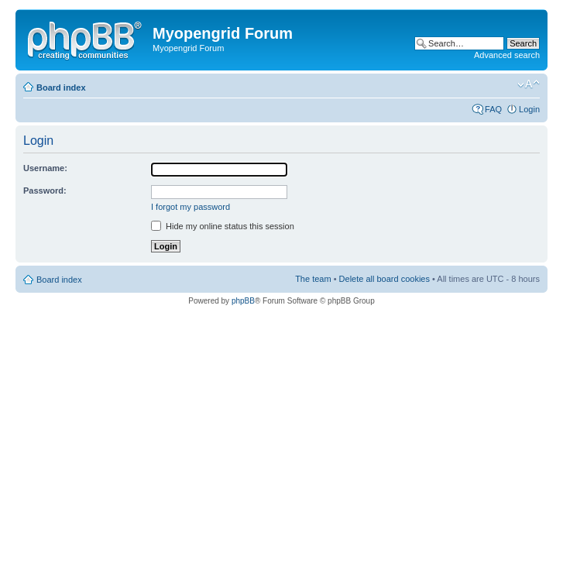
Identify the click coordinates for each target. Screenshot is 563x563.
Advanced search (507, 55)
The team (313, 278)
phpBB (243, 301)
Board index (61, 87)
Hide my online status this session (222, 226)
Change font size (528, 84)
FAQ (493, 109)
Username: (45, 168)
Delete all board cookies (384, 278)
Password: (45, 190)
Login (529, 109)
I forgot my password (190, 206)
